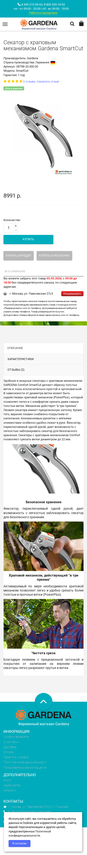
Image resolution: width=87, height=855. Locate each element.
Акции (7, 780)
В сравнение (14, 271)
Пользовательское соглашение (25, 767)
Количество (11, 220)
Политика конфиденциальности (24, 762)
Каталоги (9, 790)
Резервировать (72, 293)
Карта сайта (11, 785)
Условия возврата (16, 736)
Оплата (8, 752)
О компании (11, 742)
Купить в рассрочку (54, 255)
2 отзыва (29, 81)
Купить (28, 239)
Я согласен (19, 843)
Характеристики (20, 359)
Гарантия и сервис (16, 757)
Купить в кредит (18, 255)
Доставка (9, 747)
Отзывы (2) (16, 369)
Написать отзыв (48, 81)
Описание (15, 348)
